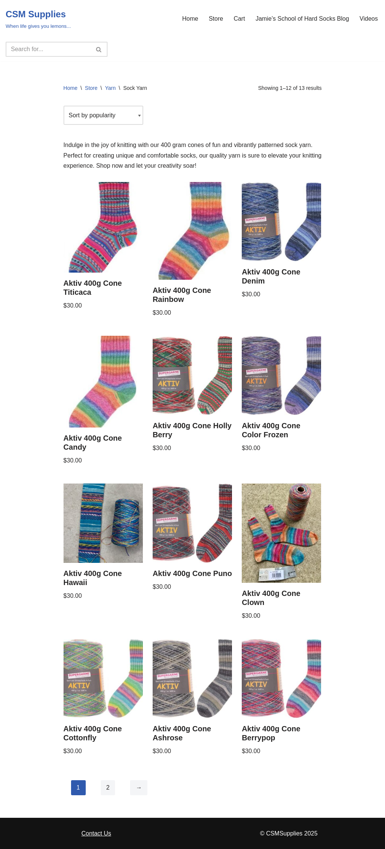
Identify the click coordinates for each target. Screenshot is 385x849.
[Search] (48, 49)
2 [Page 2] (108, 787)
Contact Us (96, 833)
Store (216, 18)
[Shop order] (103, 115)
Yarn (110, 88)
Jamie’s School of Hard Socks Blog (302, 18)
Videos (368, 18)
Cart (239, 18)
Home (190, 18)
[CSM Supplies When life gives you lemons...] (38, 18)
